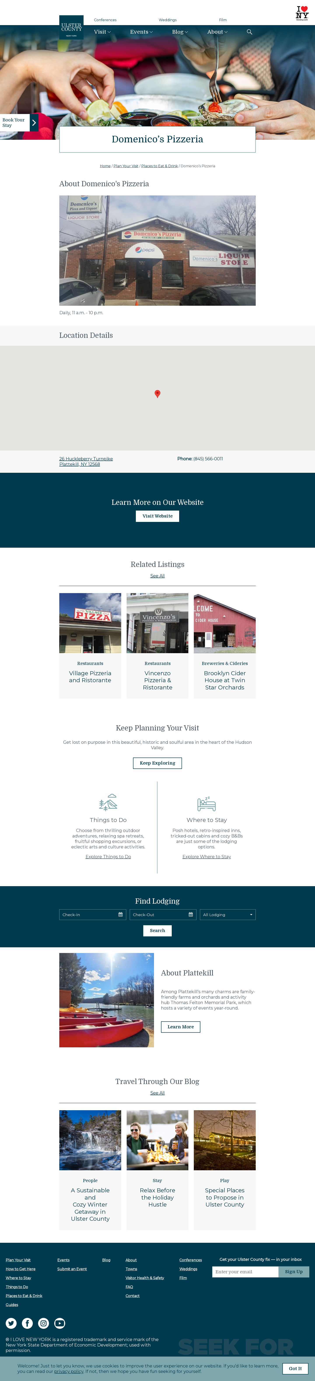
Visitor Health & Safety (143, 1278)
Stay (157, 1180)
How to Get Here (20, 1269)
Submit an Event (71, 1269)
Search (158, 931)
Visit (100, 32)
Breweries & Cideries (225, 663)
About (215, 32)
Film (223, 20)
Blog (178, 32)
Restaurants (90, 663)
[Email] (243, 1272)
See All (157, 575)
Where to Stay (18, 1278)
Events (139, 32)
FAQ (127, 1287)
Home (105, 166)
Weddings (168, 20)
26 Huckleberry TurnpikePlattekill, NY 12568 (86, 461)
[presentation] (243, 1286)
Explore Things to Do (108, 856)
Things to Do (17, 1287)
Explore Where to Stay (206, 856)
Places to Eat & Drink (159, 166)
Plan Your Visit (126, 166)
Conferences (105, 20)
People (90, 1180)
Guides (12, 1305)
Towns (129, 1269)
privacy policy (67, 1371)
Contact (131, 1296)
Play (224, 1180)
